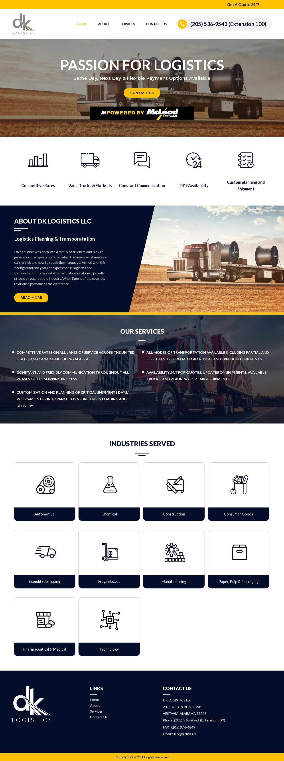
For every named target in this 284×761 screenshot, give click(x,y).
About (103, 24)
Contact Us (156, 24)
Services (127, 24)
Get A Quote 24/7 (243, 4)
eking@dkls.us (184, 734)
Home (82, 24)
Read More (31, 298)
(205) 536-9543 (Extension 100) (228, 24)
